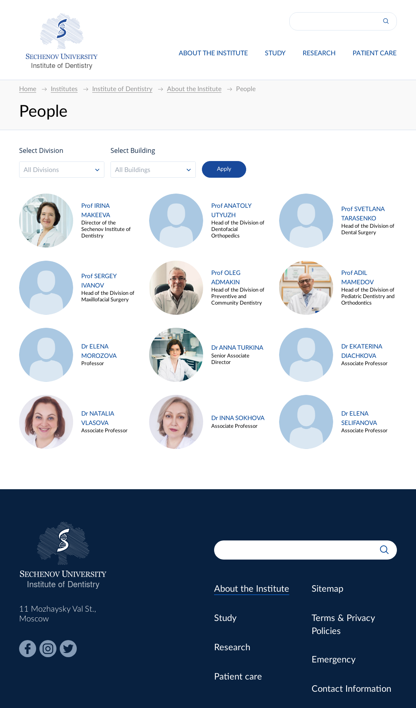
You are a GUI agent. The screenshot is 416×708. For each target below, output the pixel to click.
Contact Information (351, 688)
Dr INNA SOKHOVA (237, 418)
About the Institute (213, 53)
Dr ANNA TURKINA (237, 348)
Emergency (333, 659)
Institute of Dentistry (62, 64)
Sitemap (327, 588)
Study (275, 53)
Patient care (374, 53)
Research (319, 53)
